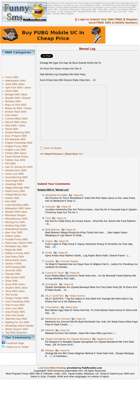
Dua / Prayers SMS (16, 135)
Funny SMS (12, 77)
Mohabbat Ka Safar (56, 195)
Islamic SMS (12, 198)
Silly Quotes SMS (15, 277)
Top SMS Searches (16, 332)
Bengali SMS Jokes (16, 94)
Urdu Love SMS (14, 308)
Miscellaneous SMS (16, 218)
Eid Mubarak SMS (15, 139)
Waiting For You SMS (17, 322)
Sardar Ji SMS (13, 263)
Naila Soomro (77, 295)
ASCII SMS (11, 91)
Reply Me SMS (13, 249)
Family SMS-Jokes (15, 153)
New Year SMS (13, 232)
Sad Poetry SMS (14, 256)
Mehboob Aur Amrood (57, 318)
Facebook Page (15, 343)
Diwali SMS (11, 128)
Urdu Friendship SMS (17, 301)
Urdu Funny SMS (15, 304)
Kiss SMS (10, 201)
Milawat (49, 330)
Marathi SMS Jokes (16, 211)
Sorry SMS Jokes (15, 284)
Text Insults (11, 294)
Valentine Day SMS (16, 318)
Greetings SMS (13, 184)
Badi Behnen (52, 229)
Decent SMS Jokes (16, 122)
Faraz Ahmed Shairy (16, 156)
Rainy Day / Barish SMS (19, 242)
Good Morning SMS (16, 177)
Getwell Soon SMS (16, 170)
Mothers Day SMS (15, 225)
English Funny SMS (16, 146)
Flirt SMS (10, 163)
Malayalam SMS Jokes (18, 208)
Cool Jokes (11, 115)
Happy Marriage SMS (17, 187)
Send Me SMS (13, 270)
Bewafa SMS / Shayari (18, 97)
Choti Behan (52, 307)
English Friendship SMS (18, 142)
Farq (47, 218)
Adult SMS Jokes (14, 84)
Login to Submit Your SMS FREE (100, 19)
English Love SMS (15, 149)
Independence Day (16, 194)
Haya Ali (78, 195)
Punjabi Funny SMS (16, 239)
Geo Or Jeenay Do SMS (19, 166)
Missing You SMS (15, 222)
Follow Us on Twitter (17, 346)
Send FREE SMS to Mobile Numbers (113, 22)
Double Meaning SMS (17, 132)
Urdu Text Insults (14, 315)
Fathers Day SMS (15, 160)
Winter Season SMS (16, 329)
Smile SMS (11, 280)
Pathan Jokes (13, 235)
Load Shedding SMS (16, 204)
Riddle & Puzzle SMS (17, 253)
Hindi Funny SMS (15, 191)
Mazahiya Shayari (15, 215)
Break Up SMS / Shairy (18, 108)
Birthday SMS (13, 101)
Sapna (49, 241)
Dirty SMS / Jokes (15, 125)
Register (132, 19)
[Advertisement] (19, 63)
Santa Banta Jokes (16, 260)
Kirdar (48, 252)
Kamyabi (50, 206)
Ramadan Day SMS (16, 246)
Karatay (49, 261)
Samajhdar (51, 284)
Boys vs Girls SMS (15, 104)
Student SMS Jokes (16, 287)
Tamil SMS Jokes (15, 291)
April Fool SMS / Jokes (18, 87)
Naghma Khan (105, 338)
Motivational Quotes (16, 229)
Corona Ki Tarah (54, 272)
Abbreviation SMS (15, 80)
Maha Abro (72, 307)
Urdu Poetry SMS (15, 311)
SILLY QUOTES (54, 295)
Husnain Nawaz (69, 261)
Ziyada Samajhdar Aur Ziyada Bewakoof (68, 338)
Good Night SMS (14, 180)
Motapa (49, 350)
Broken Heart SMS (15, 111)
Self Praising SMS (15, 267)
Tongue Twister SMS (16, 298)
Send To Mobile (52, 148)
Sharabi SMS (12, 273)
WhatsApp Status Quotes (19, 325)
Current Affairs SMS (16, 118)
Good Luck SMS (14, 173)
